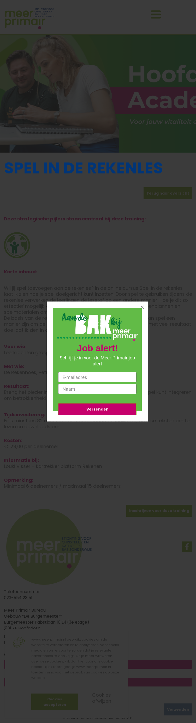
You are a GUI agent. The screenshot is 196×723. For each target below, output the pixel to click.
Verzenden (97, 409)
